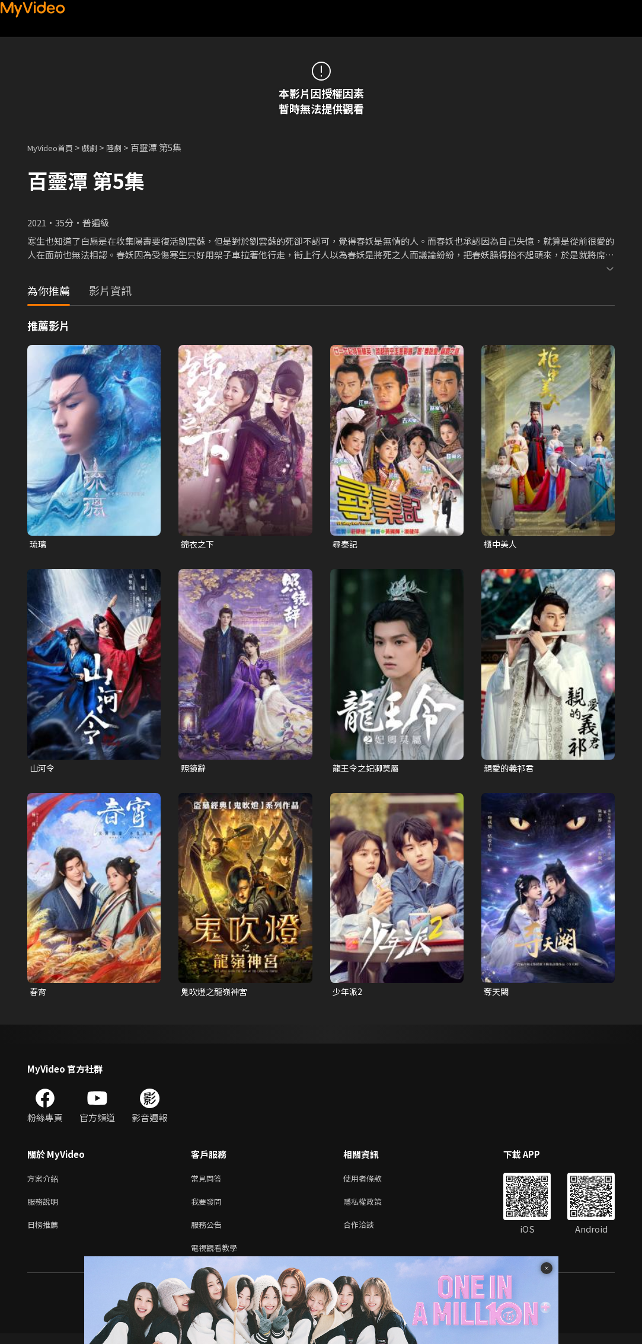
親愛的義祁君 (510, 769)
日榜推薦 (45, 1232)
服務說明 (45, 1207)
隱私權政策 (372, 1207)
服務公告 (208, 1232)
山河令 (43, 769)
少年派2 (348, 994)
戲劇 (99, 147)
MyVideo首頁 (54, 147)
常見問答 (208, 1182)
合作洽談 (368, 1232)
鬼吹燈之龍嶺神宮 (216, 994)
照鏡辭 (194, 769)
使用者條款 (372, 1182)
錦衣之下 (198, 544)
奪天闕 (497, 994)
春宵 (38, 994)
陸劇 (126, 147)
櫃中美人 (501, 544)
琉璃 (38, 544)
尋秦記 (346, 544)
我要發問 (208, 1207)
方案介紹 (45, 1182)
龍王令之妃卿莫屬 (368, 769)
